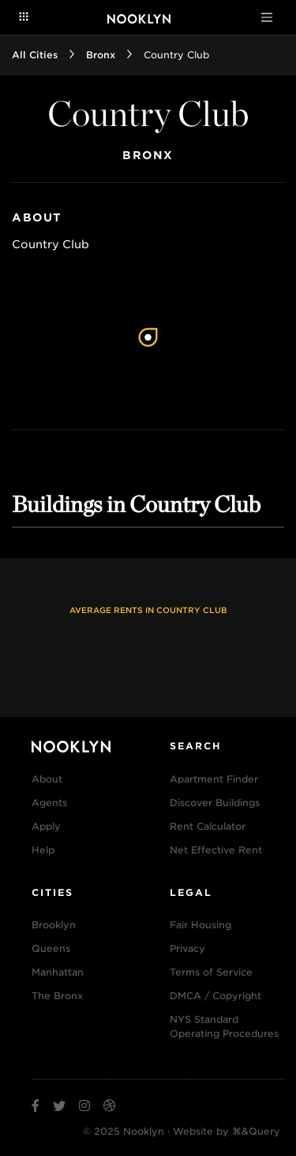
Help (43, 850)
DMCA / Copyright (215, 996)
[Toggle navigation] (266, 17)
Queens (51, 948)
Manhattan (58, 972)
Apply (46, 826)
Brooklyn (54, 925)
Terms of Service (211, 972)
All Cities (35, 55)
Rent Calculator (207, 826)
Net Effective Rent (216, 850)
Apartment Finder (214, 779)
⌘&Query (256, 1131)
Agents (49, 802)
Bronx (100, 55)
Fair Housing (200, 925)
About (47, 779)
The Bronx (57, 996)
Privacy (187, 948)
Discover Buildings (215, 802)
